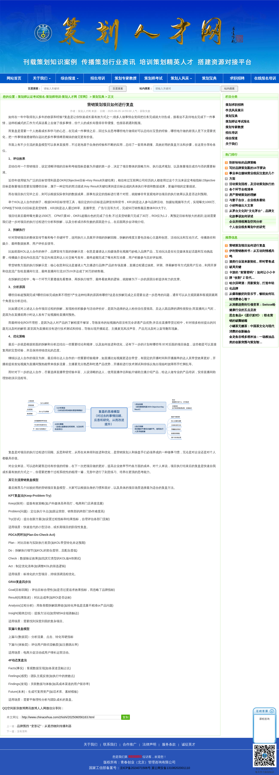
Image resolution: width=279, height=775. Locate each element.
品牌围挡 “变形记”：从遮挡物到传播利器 (44, 726)
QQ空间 (7, 708)
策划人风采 (181, 78)
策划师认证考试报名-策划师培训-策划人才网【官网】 (53, 96)
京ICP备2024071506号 (135, 768)
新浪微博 (19, 708)
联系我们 (110, 744)
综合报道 (70, 78)
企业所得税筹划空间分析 (245, 221)
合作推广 (129, 744)
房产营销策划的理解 (242, 194)
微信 (49, 708)
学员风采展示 (235, 110)
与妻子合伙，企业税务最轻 (247, 200)
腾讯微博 (31, 708)
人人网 (41, 708)
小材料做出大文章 (241, 205)
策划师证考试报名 (238, 121)
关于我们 (42, 78)
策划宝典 (98, 96)
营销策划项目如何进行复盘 (247, 245)
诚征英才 (188, 744)
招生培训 (232, 132)
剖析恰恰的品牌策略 (242, 162)
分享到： (58, 708)
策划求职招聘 (235, 104)
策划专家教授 (235, 127)
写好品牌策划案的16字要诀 (247, 168)
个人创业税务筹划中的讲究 (247, 227)
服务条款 (169, 744)
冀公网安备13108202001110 (171, 768)
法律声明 (149, 744)
